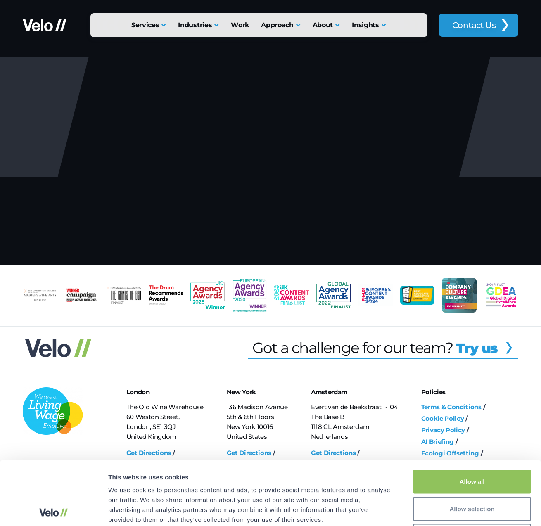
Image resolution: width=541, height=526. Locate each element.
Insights (365, 25)
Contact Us (474, 25)
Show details (433, 509)
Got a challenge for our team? (385, 348)
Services (145, 25)
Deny (472, 471)
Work (240, 25)
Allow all (472, 417)
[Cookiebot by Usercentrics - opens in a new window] (53, 510)
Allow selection (471, 444)
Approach (277, 25)
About (323, 25)
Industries (195, 25)
